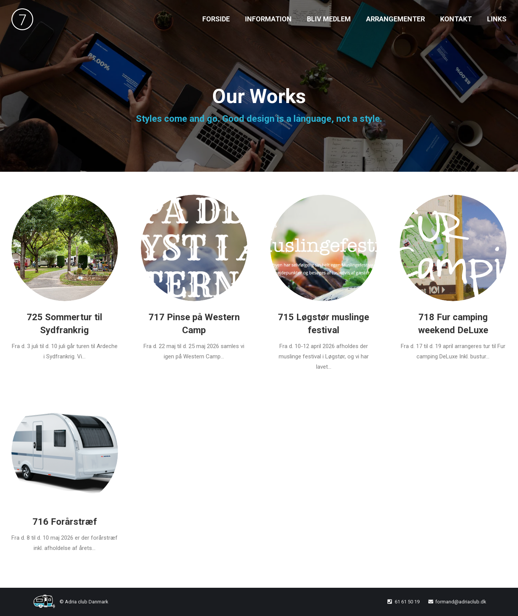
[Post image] (64, 248)
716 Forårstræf (64, 521)
